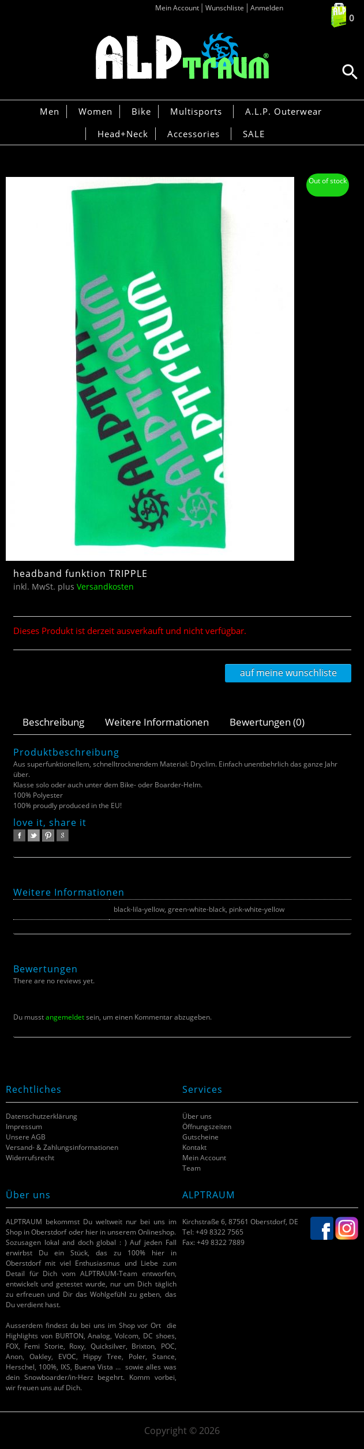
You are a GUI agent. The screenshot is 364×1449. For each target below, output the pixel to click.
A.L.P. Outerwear (283, 111)
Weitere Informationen (157, 722)
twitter (34, 835)
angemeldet (65, 1017)
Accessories (193, 133)
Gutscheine (200, 1137)
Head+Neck (122, 133)
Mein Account (177, 8)
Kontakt (194, 1147)
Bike (141, 111)
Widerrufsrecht (30, 1158)
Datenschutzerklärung (41, 1116)
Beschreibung (53, 722)
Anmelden (266, 8)
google (63, 835)
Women (95, 111)
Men (49, 111)
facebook (19, 835)
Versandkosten (105, 586)
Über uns (197, 1116)
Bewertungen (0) (267, 722)
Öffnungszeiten (206, 1126)
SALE (254, 133)
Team (191, 1168)
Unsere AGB (26, 1137)
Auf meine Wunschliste (288, 672)
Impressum (24, 1126)
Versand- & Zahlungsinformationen (62, 1147)
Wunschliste (224, 8)
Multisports (196, 111)
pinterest (48, 835)
